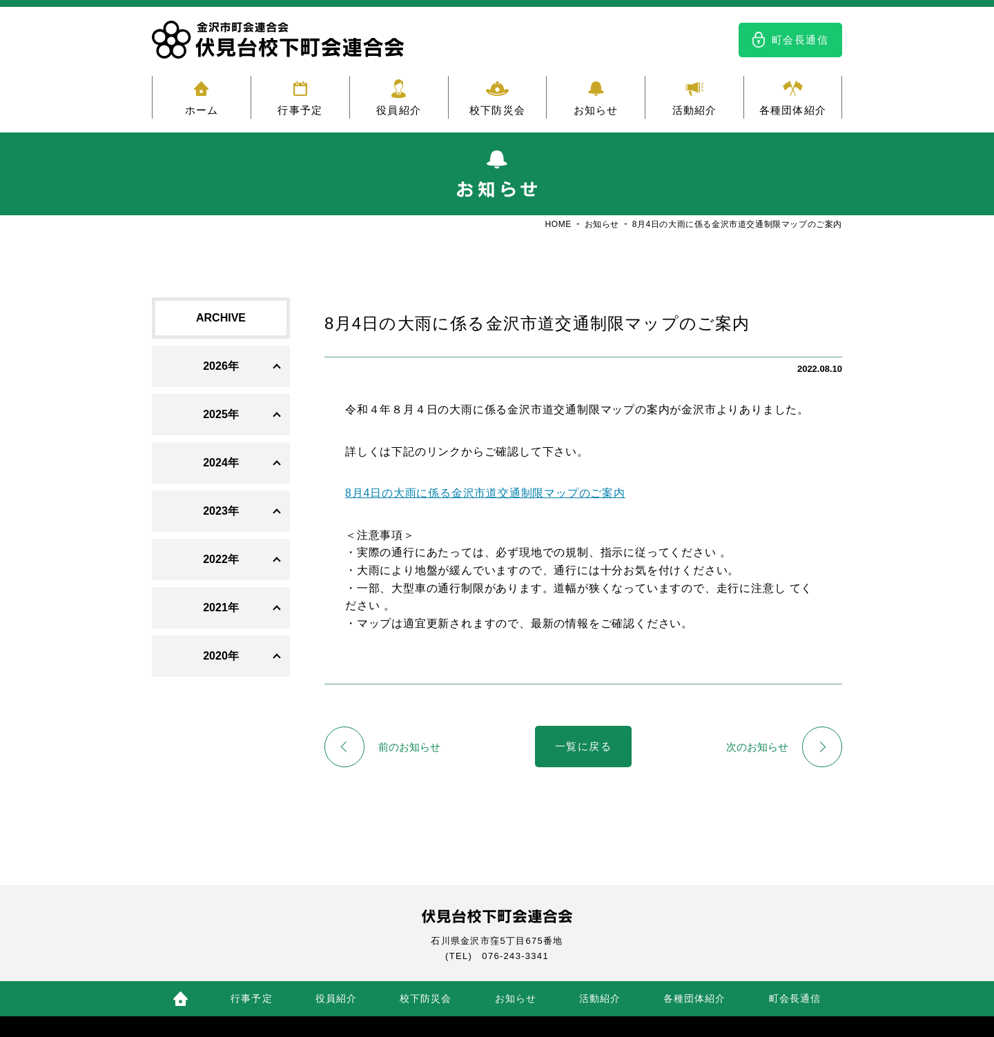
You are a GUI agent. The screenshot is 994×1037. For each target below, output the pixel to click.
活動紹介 (694, 110)
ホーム (202, 110)
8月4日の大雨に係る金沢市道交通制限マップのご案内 (485, 493)
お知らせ (596, 110)
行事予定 (299, 110)
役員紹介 (398, 110)
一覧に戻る (583, 747)
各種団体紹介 (792, 110)
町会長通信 (800, 40)
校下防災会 (497, 110)
